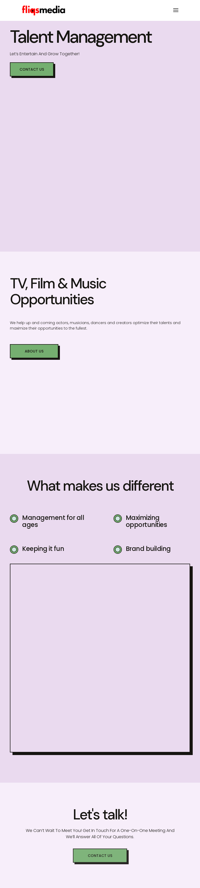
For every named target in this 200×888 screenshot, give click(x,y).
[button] (32, 69)
